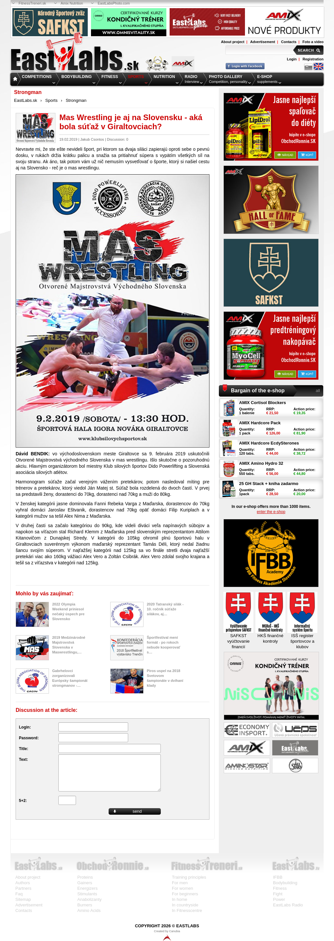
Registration (313, 59)
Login (292, 59)
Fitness (280, 888)
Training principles (189, 877)
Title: (23, 748)
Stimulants (87, 893)
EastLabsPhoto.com (113, 3)
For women (182, 888)
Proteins (85, 877)
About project (233, 42)
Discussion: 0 (117, 139)
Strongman (76, 100)
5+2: (23, 800)
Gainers (84, 882)
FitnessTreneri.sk (32, 3)
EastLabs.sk (25, 100)
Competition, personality (228, 79)
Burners (84, 904)
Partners (23, 888)
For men (180, 882)
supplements (267, 79)
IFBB (277, 877)
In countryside (185, 904)
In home (179, 899)
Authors (22, 882)
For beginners (185, 893)
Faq (19, 893)
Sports (51, 100)
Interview (192, 79)
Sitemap (23, 899)
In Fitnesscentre (187, 910)
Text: (23, 759)
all (318, 390)
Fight (277, 893)
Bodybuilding (285, 882)
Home (16, 79)
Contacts (288, 42)
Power (279, 899)
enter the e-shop (271, 512)
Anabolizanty (89, 899)
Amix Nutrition (72, 3)
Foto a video (313, 42)
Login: (25, 727)
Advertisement (262, 42)
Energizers (87, 888)
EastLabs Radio (288, 904)
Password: (29, 738)
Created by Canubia (167, 935)
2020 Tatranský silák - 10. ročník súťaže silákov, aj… (165, 609)
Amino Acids (89, 910)
